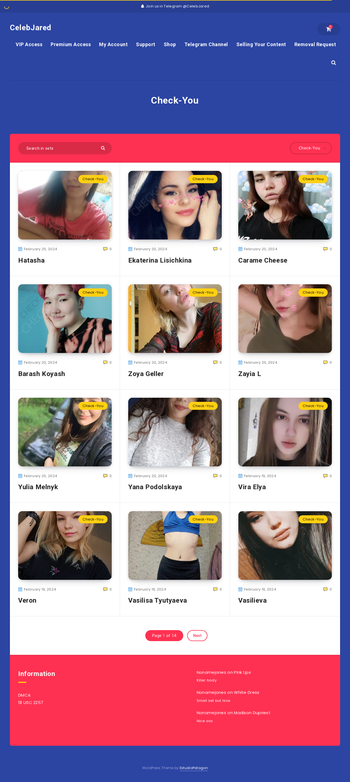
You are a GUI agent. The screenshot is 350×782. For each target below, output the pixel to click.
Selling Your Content (261, 44)
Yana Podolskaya (155, 487)
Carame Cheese (263, 260)
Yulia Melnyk (38, 487)
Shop (170, 44)
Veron (27, 600)
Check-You (93, 179)
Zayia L (249, 374)
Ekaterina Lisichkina (160, 260)
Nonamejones (211, 672)
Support (145, 44)
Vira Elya (252, 487)
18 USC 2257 (30, 702)
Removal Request (315, 44)
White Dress (246, 692)
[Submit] (103, 148)
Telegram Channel (206, 44)
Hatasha (31, 260)
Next (197, 635)
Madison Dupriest (252, 713)
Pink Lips (242, 672)
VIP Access (29, 44)
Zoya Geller (146, 374)
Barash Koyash (41, 374)
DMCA (24, 695)
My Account (113, 44)
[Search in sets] (65, 148)
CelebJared (30, 27)
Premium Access (71, 44)
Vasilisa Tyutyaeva (157, 600)
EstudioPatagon (194, 768)
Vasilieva (252, 600)
